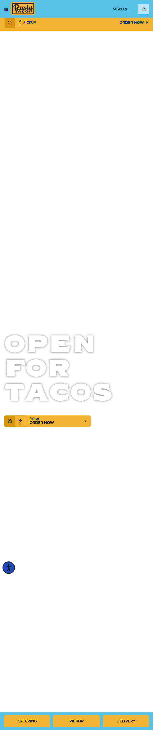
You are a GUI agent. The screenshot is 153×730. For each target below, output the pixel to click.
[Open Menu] (6, 9)
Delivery (126, 721)
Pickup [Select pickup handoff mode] (27, 22)
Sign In (120, 9)
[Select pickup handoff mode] (20, 421)
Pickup (76, 721)
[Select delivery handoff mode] (10, 22)
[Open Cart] (143, 9)
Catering (27, 721)
